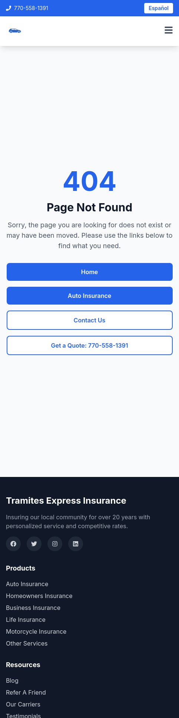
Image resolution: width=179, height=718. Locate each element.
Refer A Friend (26, 692)
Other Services (26, 643)
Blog (12, 680)
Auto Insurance (89, 295)
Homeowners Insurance (39, 596)
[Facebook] (13, 543)
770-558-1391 (27, 8)
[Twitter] (34, 543)
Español (159, 8)
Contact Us (90, 320)
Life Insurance (26, 619)
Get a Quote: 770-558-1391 (89, 345)
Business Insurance (33, 607)
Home (89, 272)
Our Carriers (23, 704)
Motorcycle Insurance (36, 631)
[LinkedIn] (75, 543)
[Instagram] (54, 543)
